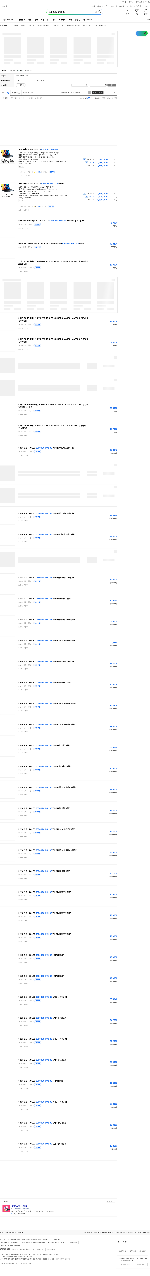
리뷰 (70, 20)
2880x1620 (33, 155)
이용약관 (97, 1232)
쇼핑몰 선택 (65, 92)
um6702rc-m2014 (73, 26)
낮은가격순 (13, 98)
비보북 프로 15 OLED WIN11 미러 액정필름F (44, 745)
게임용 (20, 163)
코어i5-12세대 (32, 157)
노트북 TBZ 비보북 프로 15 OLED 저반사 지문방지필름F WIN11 (51, 243)
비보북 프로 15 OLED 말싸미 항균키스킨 (42, 1018)
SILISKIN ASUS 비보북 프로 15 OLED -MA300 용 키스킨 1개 (51, 221)
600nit (44, 155)
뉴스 (54, 20)
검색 (111, 85)
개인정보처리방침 (107, 1232)
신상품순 (30, 98)
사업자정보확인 (73, 1242)
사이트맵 (130, 1232)
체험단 (141, 6)
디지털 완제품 (20, 75)
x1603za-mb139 (100, 26)
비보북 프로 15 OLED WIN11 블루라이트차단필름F (46, 513)
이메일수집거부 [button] (125, 1264)
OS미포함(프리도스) (51, 153)
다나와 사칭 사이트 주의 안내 (13, 1232)
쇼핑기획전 (122, 6)
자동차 (93, 6)
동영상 (77, 20)
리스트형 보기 (105, 92)
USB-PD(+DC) (48, 161)
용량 (31, 161)
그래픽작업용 (27, 163)
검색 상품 (28, 93)
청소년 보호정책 (120, 1232)
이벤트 (136, 6)
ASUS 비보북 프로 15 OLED (38, 149)
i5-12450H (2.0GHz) (45, 157)
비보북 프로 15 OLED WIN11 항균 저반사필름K (45, 598)
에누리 (124, 2)
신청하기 (109, 1201)
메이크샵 (147, 2)
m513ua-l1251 (59, 26)
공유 (147, 20)
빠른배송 (21, 85)
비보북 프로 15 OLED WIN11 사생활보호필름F (44, 892)
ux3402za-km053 (44, 26)
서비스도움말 (143, 1251)
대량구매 (52, 172)
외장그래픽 (26, 159)
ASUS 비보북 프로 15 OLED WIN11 (41, 183)
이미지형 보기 (108, 92)
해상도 (26, 155)
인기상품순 (5, 98)
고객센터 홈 (122, 1251)
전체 (5, 93)
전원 (41, 161)
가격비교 (16, 93)
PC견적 (106, 6)
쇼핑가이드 (45, 20)
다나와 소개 (88, 1232)
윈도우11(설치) (49, 187)
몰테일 (131, 2)
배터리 (57, 161)
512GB (35, 161)
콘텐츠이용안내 (51, 1249)
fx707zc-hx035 (20, 26)
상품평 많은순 (39, 98)
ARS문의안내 (140, 1264)
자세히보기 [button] (40, 1249)
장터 (36, 20)
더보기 (147, 6)
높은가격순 (22, 98)
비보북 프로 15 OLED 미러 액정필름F (41, 955)
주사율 (50, 155)
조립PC (99, 6)
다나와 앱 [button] (4, 6)
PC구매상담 (113, 6)
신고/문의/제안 (133, 1251)
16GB (27, 161)
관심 (46, 172)
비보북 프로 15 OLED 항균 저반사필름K (42, 1144)
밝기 (39, 155)
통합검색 (22, 20)
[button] (127, 12)
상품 (30, 20)
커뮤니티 (129, 6)
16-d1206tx (87, 26)
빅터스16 (31, 26)
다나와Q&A (87, 20)
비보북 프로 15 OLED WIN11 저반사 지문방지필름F (46, 640)
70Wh (61, 161)
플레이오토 (139, 2)
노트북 (20, 153)
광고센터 (138, 1232)
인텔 (25, 157)
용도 (66, 161)
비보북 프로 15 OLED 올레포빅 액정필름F (42, 997)
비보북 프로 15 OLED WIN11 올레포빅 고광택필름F (46, 448)
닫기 (20, 166)
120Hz (55, 155)
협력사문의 (146, 1232)
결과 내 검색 (96, 92)
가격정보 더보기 (109, 159)
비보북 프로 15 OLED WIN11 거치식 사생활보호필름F (47, 703)
